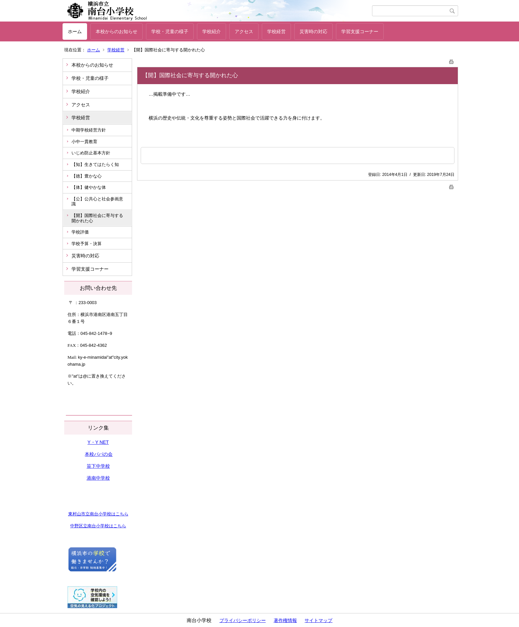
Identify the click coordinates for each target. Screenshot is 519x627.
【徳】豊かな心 (86, 176)
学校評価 (80, 232)
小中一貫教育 (84, 141)
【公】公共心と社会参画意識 (97, 201)
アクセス (244, 31)
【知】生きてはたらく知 (95, 164)
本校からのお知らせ (116, 31)
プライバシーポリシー (242, 620)
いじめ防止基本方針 (90, 152)
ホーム (75, 31)
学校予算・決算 (86, 243)
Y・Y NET (98, 442)
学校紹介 (211, 31)
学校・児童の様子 (169, 31)
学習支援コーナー (359, 31)
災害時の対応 (313, 31)
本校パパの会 (99, 454)
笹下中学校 (98, 466)
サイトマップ (318, 620)
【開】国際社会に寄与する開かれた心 (97, 218)
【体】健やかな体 (88, 187)
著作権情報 (285, 620)
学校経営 (276, 31)
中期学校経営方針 (88, 130)
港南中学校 (98, 478)
